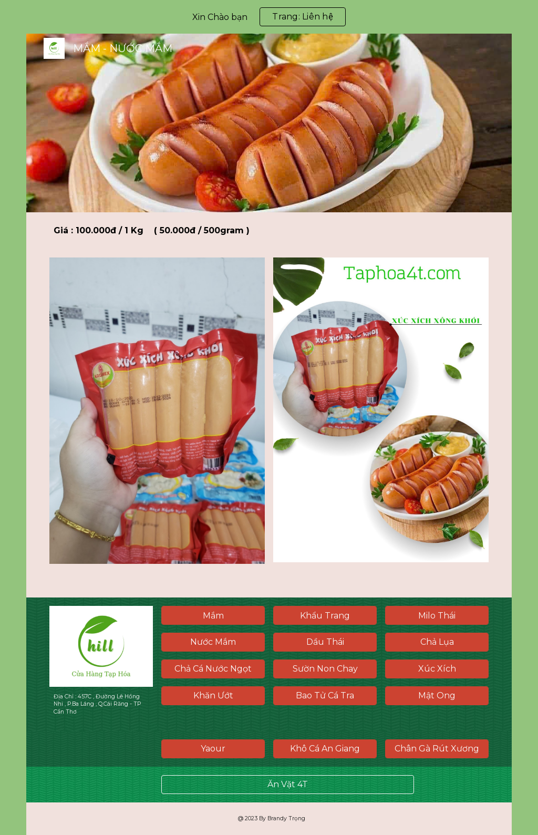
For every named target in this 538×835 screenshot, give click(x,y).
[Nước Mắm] (213, 641)
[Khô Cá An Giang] (325, 748)
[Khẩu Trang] (325, 615)
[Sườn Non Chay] (325, 668)
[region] (269, 17)
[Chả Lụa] (437, 641)
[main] (269, 231)
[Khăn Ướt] (213, 695)
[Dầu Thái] (325, 641)
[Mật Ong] (437, 695)
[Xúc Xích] (437, 668)
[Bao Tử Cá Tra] (325, 695)
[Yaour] (213, 748)
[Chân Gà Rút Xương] (437, 748)
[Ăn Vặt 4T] (287, 784)
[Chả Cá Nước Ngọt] (213, 668)
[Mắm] (213, 615)
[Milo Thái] (437, 615)
